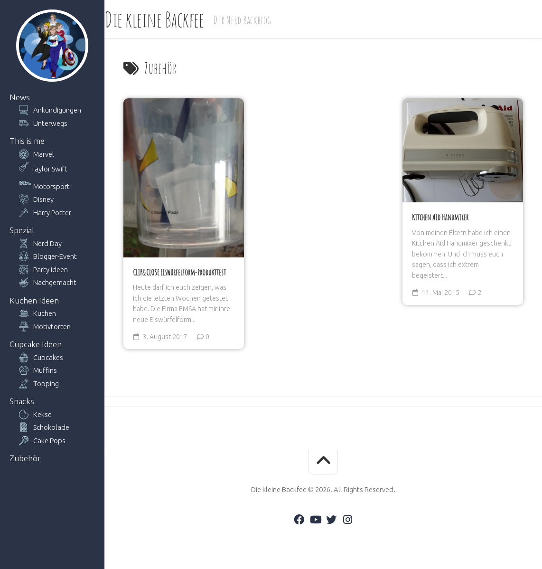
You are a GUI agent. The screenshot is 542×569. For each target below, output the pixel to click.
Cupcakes (48, 357)
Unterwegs (50, 123)
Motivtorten (52, 326)
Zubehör (25, 458)
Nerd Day (47, 243)
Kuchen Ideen (34, 300)
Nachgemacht (54, 282)
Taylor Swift (49, 169)
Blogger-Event (55, 256)
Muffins (45, 370)
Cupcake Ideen (35, 344)
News (19, 97)
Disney (43, 199)
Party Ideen (50, 270)
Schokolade (51, 427)
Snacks (21, 401)
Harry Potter (52, 213)
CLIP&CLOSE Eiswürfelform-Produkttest (179, 272)
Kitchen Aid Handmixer (440, 217)
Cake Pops (49, 440)
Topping (46, 383)
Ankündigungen (57, 110)
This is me (27, 140)
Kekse (42, 414)
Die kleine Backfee (172, 19)
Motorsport (51, 186)
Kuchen (44, 313)
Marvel (43, 154)
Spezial (21, 230)
